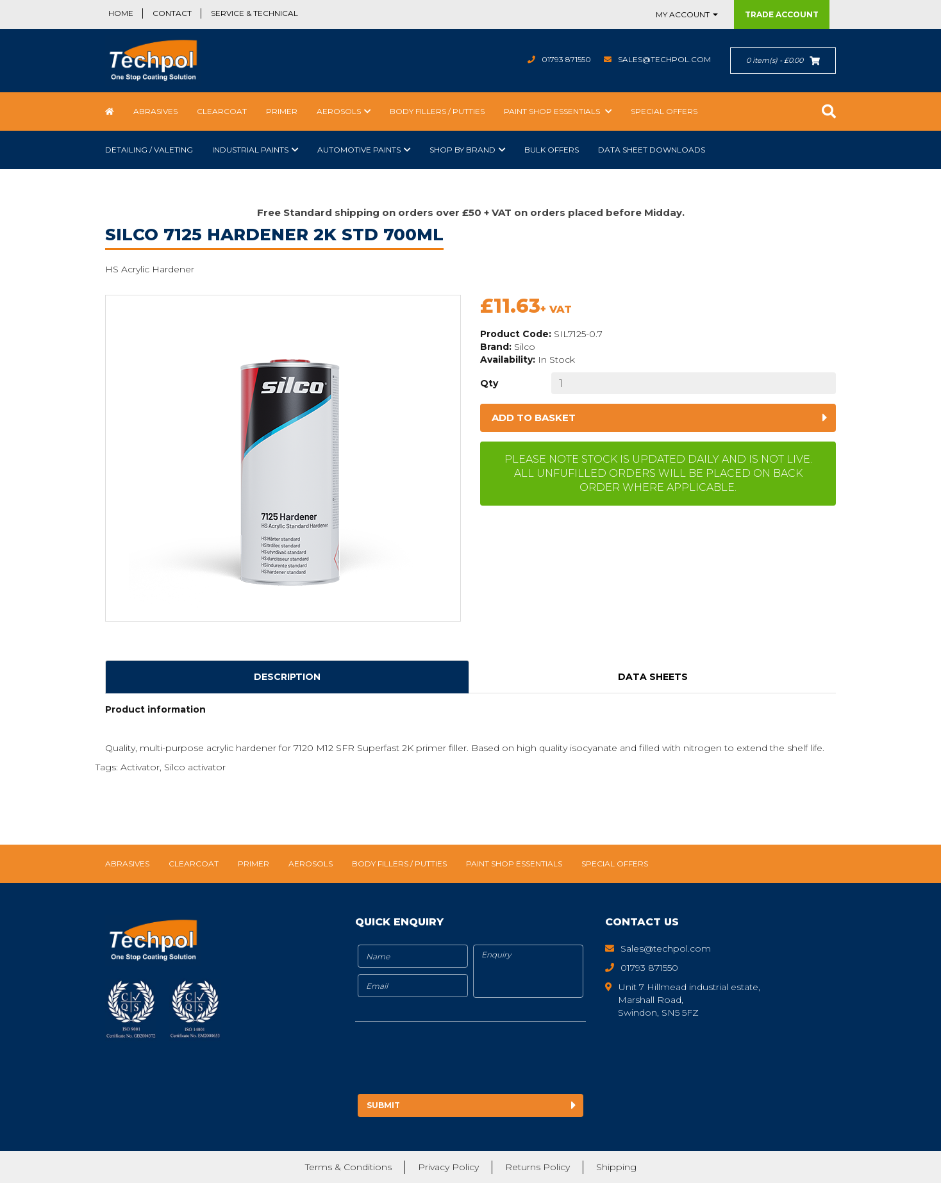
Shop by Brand (462, 149)
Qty (489, 383)
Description (287, 676)
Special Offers (664, 111)
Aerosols (339, 111)
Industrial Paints (250, 149)
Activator (140, 767)
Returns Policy (537, 1167)
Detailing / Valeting (149, 149)
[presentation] (462, 1060)
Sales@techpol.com (664, 59)
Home (120, 13)
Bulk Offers (551, 149)
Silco (524, 346)
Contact (172, 13)
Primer (281, 111)
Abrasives (155, 111)
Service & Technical (254, 13)
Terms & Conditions (348, 1167)
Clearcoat (222, 111)
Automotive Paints (359, 149)
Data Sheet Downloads (651, 149)
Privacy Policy (448, 1167)
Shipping (616, 1167)
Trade (782, 14)
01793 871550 (566, 59)
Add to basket (534, 417)
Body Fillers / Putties (437, 111)
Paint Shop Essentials (553, 111)
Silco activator (195, 767)
